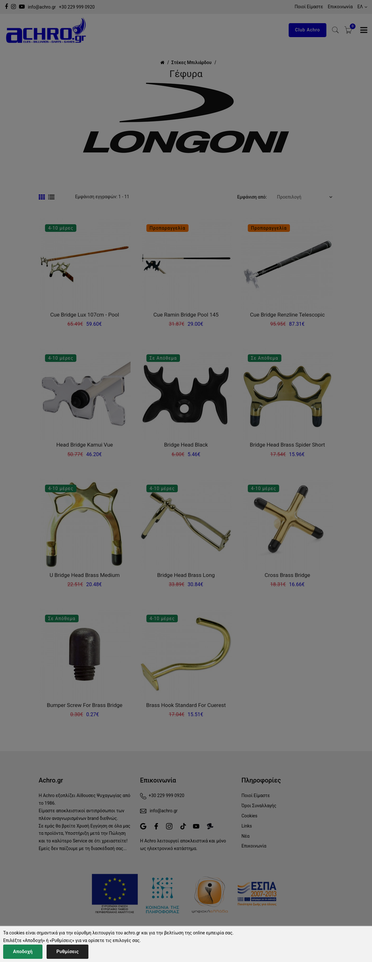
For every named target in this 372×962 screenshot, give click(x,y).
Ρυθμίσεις (67, 951)
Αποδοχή (23, 951)
